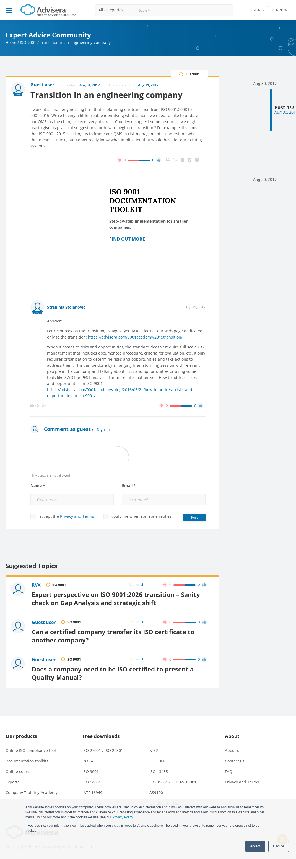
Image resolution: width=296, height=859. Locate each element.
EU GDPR (157, 761)
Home (11, 42)
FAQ (228, 771)
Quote (38, 405)
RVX (36, 585)
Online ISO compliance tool (31, 750)
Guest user (44, 622)
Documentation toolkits (27, 761)
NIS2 (153, 750)
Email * (129, 485)
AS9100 (156, 792)
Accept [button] (255, 846)
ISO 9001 (28, 42)
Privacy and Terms (77, 516)
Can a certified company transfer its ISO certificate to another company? (113, 636)
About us (233, 750)
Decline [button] (278, 846)
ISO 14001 (91, 782)
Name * (37, 485)
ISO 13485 (158, 771)
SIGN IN (259, 10)
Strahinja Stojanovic (66, 307)
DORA (87, 761)
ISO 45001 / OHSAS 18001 (172, 782)
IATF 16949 (92, 792)
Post (194, 517)
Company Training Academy (32, 792)
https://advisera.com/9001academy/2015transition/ (135, 337)
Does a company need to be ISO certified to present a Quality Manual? (113, 673)
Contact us (235, 761)
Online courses (19, 771)
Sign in (103, 429)
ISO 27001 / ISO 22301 (102, 750)
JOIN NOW (279, 10)
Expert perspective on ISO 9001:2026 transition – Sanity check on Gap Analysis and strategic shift (116, 598)
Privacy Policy (122, 817)
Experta (13, 782)
